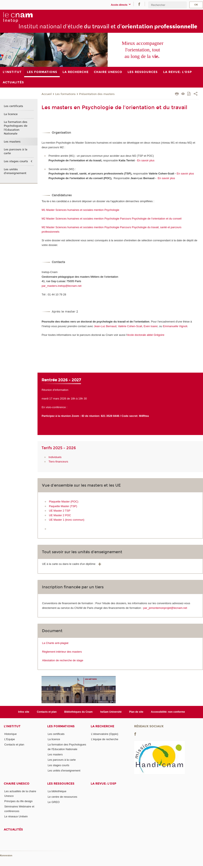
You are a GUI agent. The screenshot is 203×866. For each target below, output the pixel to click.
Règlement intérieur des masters (62, 651)
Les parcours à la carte (15, 151)
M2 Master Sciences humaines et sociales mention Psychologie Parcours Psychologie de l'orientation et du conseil (111, 218)
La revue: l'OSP (103, 783)
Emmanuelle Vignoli (175, 326)
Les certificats (13, 106)
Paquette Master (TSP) (63, 506)
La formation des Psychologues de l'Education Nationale (15, 127)
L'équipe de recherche (104, 739)
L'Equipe (9, 739)
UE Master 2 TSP (59, 510)
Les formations (65, 94)
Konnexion (6, 855)
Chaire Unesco (16, 783)
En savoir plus (145, 160)
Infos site (23, 711)
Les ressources (60, 783)
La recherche (102, 726)
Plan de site (136, 711)
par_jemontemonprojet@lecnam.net (165, 607)
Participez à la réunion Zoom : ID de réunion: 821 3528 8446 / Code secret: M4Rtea (95, 415)
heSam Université (111, 711)
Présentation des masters (97, 94)
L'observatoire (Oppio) (104, 734)
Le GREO (54, 802)
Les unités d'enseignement (15, 171)
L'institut (12, 726)
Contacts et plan (47, 711)
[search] (167, 4)
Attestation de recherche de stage (62, 660)
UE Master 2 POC (60, 515)
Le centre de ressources (62, 796)
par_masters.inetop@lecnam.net (61, 285)
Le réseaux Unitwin (16, 816)
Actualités (13, 829)
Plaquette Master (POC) (63, 501)
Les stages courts (16, 161)
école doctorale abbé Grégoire (145, 334)
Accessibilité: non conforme (168, 711)
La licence (11, 114)
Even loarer (151, 326)
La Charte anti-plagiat (55, 643)
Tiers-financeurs (58, 461)
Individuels (55, 457)
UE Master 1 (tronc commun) (66, 519)
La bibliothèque (57, 791)
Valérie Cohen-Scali (130, 326)
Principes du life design (18, 801)
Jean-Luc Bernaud (105, 326)
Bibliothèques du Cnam (78, 711)
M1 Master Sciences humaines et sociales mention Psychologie (80, 209)
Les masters (12, 141)
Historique (10, 734)
